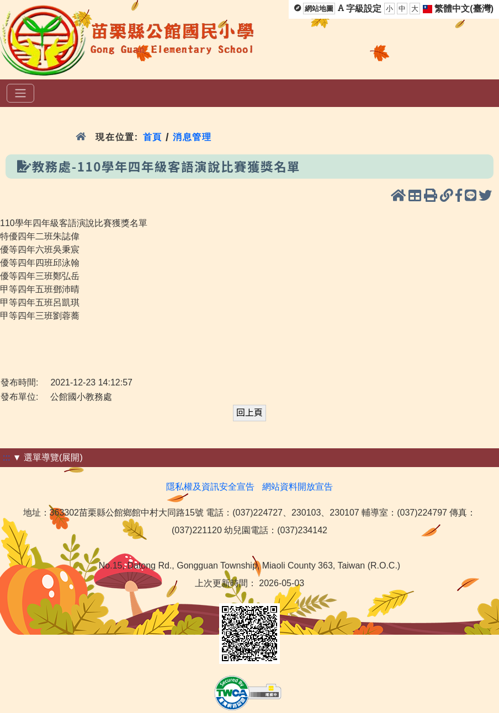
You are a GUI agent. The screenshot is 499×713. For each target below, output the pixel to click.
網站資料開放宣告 (297, 486)
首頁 (153, 137)
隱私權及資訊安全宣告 (210, 486)
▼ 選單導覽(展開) (48, 457)
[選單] (20, 93)
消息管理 (192, 137)
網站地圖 (319, 8)
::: (6, 457)
